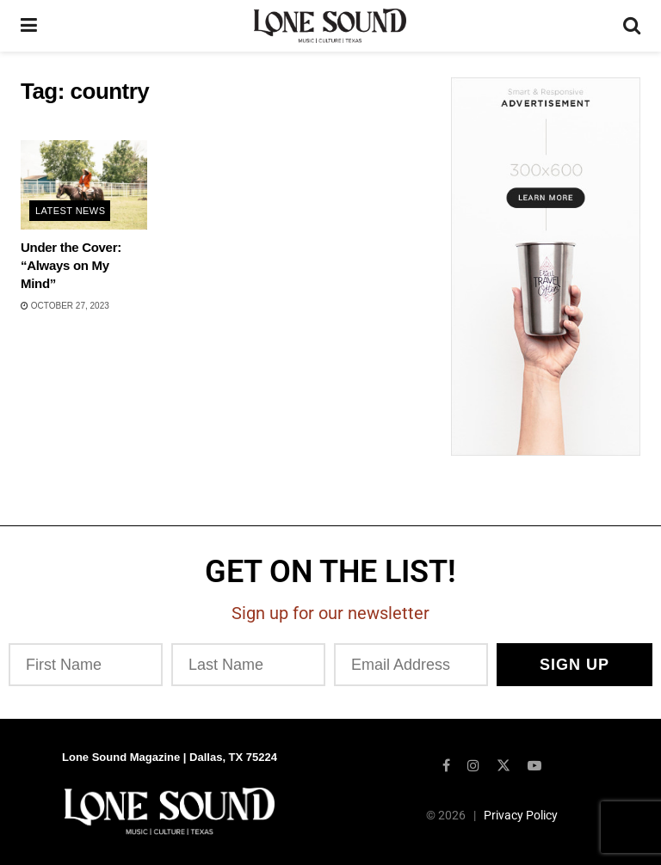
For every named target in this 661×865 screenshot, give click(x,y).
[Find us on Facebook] (446, 766)
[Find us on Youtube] (534, 766)
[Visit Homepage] (330, 26)
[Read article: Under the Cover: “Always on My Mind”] (84, 185)
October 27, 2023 (65, 305)
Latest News (70, 211)
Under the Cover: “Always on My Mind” (71, 265)
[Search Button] (631, 26)
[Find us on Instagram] (473, 766)
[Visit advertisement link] (545, 266)
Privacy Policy (521, 815)
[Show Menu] (29, 26)
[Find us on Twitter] (503, 766)
